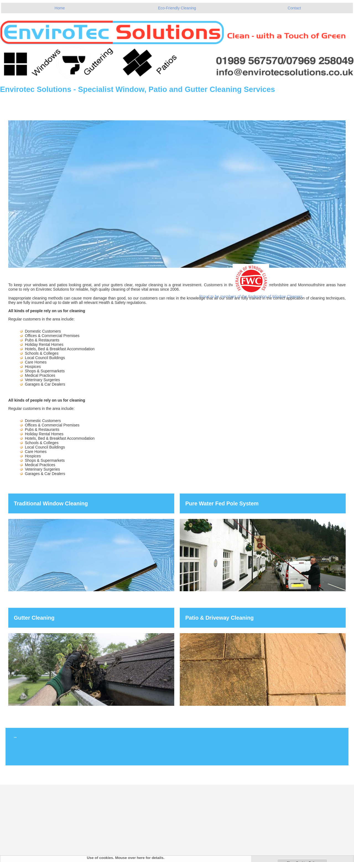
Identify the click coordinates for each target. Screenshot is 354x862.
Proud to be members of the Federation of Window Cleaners (251, 296)
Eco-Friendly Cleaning (177, 8)
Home (59, 8)
